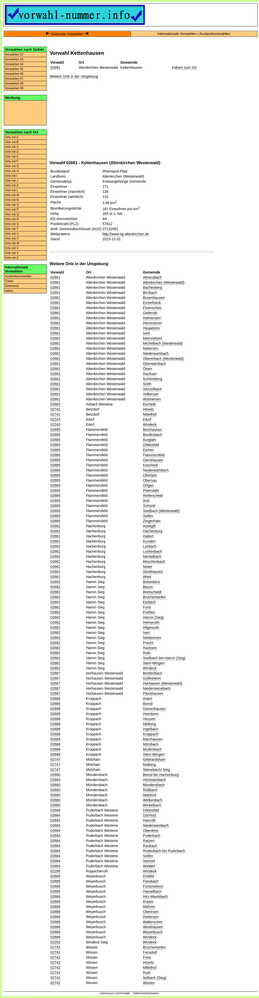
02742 (55, 947)
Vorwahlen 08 (14, 83)
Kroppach (150, 734)
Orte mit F (11, 161)
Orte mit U (12, 233)
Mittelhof (149, 414)
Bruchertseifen (154, 597)
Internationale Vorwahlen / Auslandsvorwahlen (193, 34)
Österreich (12, 286)
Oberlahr (150, 475)
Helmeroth (151, 622)
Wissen (149, 983)
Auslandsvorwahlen (18, 276)
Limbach (149, 546)
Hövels (148, 409)
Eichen (148, 450)
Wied (147, 577)
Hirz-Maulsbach (155, 896)
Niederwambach (156, 353)
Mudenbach (152, 749)
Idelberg (149, 724)
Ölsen (147, 369)
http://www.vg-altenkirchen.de (126, 234)
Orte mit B (12, 142)
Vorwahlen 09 (14, 88)
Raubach (150, 846)
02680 (55, 775)
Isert (146, 333)
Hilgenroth (151, 627)
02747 (55, 759)
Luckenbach (152, 551)
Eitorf (147, 419)
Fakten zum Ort (184, 67)
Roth (147, 653)
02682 (55, 582)
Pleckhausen (153, 693)
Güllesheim (152, 678)
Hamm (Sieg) (153, 617)
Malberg (149, 765)
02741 (55, 409)
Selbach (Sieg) (154, 978)
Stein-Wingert (154, 663)
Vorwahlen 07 (14, 78)
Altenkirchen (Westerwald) (163, 282)
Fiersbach (151, 881)
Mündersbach (154, 785)
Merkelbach (152, 556)
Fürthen (149, 612)
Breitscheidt (152, 592)
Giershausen (153, 460)
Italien (9, 291)
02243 (55, 419)
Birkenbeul (151, 582)
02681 (55, 67)
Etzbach (149, 602)
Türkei (9, 281)
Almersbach (152, 277)
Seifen (148, 516)
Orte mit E (12, 156)
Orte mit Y (12, 253)
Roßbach (150, 790)
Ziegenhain (152, 521)
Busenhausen (154, 298)
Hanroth (149, 820)
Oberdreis (151, 830)
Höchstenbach (154, 780)
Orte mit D (12, 152)
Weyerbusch (153, 932)
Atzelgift (149, 526)
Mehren (149, 907)
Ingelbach (151, 729)
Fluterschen (152, 308)
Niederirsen (152, 638)
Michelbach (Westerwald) (163, 343)
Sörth (147, 384)
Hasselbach (152, 891)
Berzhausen (152, 430)
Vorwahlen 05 (14, 69)
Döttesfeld (151, 445)
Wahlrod (149, 795)
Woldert (149, 866)
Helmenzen (152, 318)
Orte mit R (12, 219)
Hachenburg (152, 531)
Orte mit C (12, 147)
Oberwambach (154, 364)
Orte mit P (12, 209)
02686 (55, 876)
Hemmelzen (152, 323)
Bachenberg (152, 287)
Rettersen (151, 917)
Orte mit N (12, 200)
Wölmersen (152, 399)
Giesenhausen (154, 709)
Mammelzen (152, 338)
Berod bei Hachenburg (161, 775)
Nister (147, 567)
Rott (146, 501)
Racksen (150, 374)
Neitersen (150, 348)
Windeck (150, 424)
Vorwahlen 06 (14, 74)
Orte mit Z (11, 258)
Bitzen (148, 587)
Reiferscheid (153, 496)
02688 (55, 699)
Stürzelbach (152, 389)
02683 (55, 404)
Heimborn (151, 714)
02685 (55, 430)
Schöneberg (152, 379)
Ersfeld (148, 876)
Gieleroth (150, 313)
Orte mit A (11, 137)
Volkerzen (151, 394)
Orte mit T (11, 229)
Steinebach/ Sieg (156, 770)
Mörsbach (151, 744)
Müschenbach (154, 562)
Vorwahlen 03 (14, 59)
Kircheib (149, 404)
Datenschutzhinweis (146, 993)
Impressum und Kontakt (115, 993)
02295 (55, 871)
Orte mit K (12, 185)
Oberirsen (151, 912)
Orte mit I (11, 176)
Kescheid (150, 465)
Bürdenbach (152, 435)
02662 (55, 526)
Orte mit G (12, 166)
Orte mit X (12, 248)
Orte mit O (12, 205)
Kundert (149, 541)
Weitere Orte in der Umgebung (74, 76)
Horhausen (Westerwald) (162, 683)
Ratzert (148, 841)
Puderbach (151, 836)
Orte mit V (12, 238)
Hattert (148, 536)
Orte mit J (11, 180)
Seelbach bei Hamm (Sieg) (164, 658)
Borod (147, 704)
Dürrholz (149, 815)
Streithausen (153, 572)
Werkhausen (153, 927)
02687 (55, 673)
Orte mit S (12, 224)
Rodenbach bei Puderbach (164, 851)
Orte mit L (11, 190)
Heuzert (149, 719)
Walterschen (153, 922)
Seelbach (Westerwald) (161, 511)
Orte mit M (12, 195)
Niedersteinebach (157, 688)
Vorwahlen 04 (14, 64)
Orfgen (148, 485)
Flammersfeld (154, 455)
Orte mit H (12, 171)
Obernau (150, 480)
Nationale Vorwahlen (67, 34)
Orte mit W (12, 243)
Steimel (149, 861)
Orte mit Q (12, 214)
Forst (147, 607)
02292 (55, 942)
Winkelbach (152, 805)
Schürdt (149, 506)
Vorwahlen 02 (14, 54)
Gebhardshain (154, 759)
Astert (147, 699)
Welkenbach (153, 800)
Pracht (148, 643)
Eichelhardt (152, 303)
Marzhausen (153, 739)
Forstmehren (153, 886)
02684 (55, 810)
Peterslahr (151, 490)
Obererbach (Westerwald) (163, 359)
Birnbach (150, 293)
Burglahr (149, 440)
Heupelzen (151, 328)
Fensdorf (150, 952)
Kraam (148, 902)
